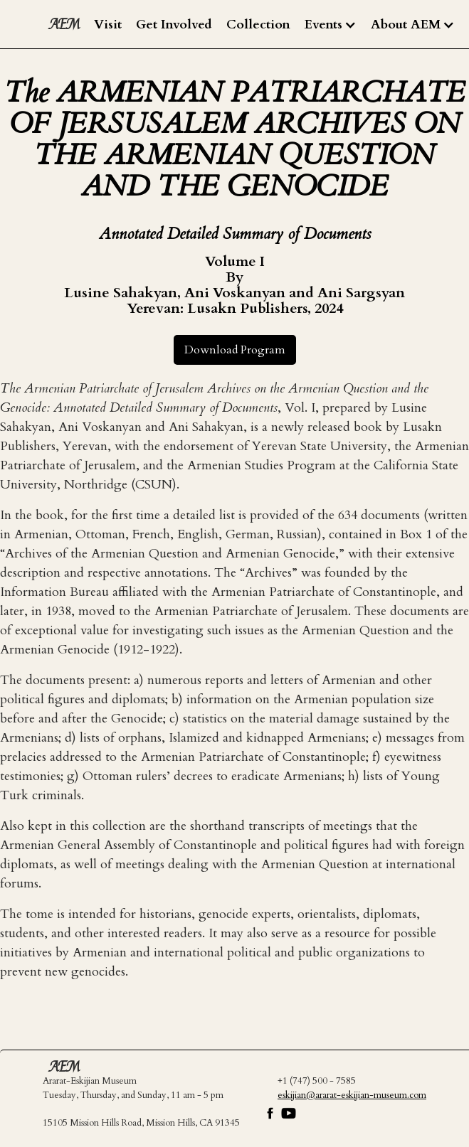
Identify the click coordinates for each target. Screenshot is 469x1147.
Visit (108, 24)
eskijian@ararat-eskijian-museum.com (352, 1095)
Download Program (234, 350)
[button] (330, 25)
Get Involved (174, 24)
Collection (258, 24)
